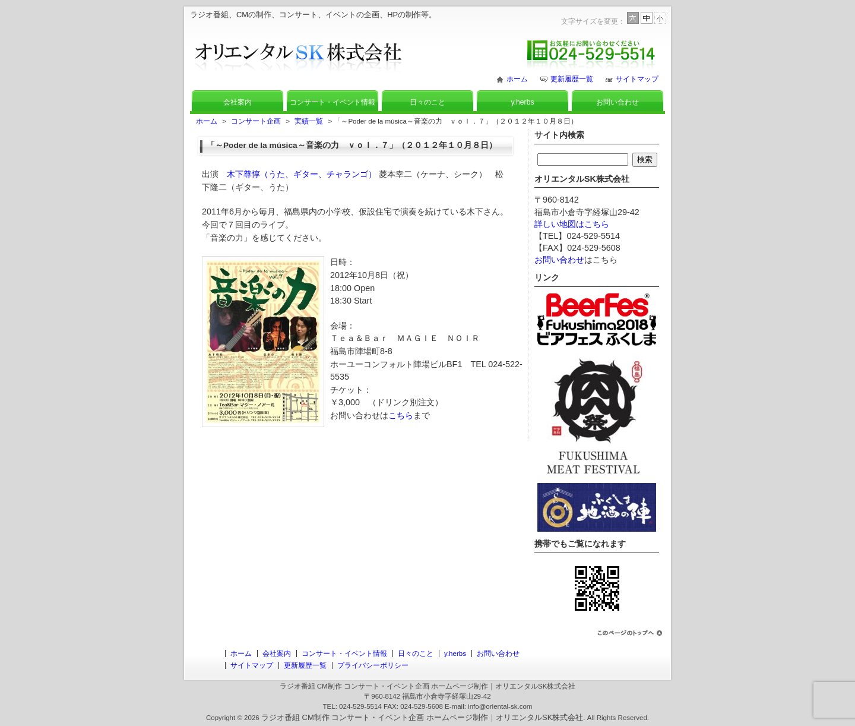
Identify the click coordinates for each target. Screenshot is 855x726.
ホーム (517, 79)
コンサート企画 (256, 121)
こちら (400, 415)
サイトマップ (637, 79)
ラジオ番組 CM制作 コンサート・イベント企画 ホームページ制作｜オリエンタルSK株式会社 (422, 717)
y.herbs (522, 102)
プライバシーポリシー (372, 665)
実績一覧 (308, 121)
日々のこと (427, 102)
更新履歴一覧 (571, 79)
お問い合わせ (617, 102)
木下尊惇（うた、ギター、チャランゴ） (301, 174)
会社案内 (237, 102)
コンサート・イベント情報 (332, 102)
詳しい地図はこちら (571, 224)
